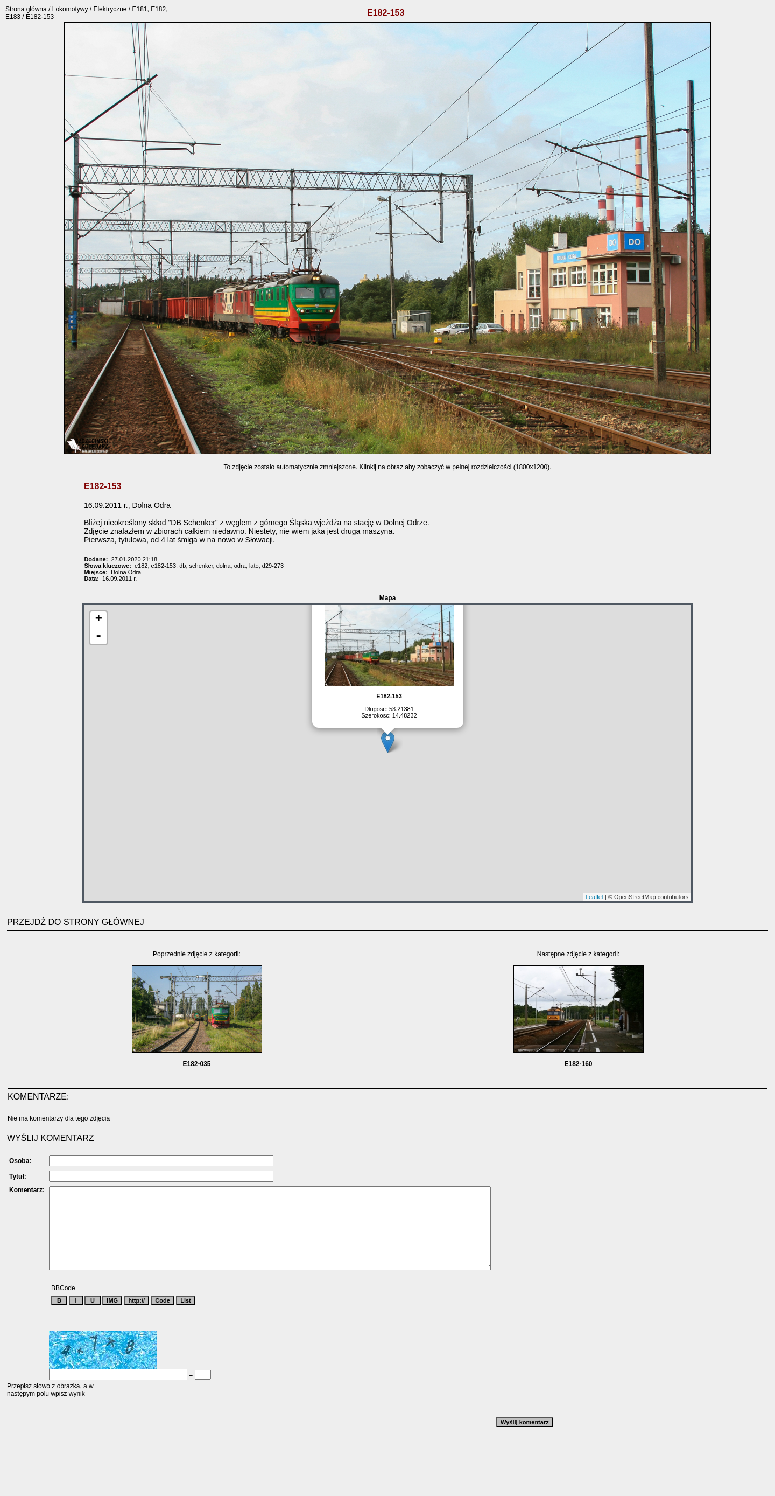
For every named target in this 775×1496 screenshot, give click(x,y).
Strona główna (26, 9)
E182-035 (196, 1064)
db (182, 565)
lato (254, 565)
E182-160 (578, 1064)
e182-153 (164, 565)
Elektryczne (109, 9)
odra (240, 565)
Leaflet (594, 897)
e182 (141, 565)
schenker (201, 565)
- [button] (98, 636)
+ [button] (98, 619)
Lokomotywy (70, 9)
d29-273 (273, 565)
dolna (223, 565)
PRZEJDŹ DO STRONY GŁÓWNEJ (75, 922)
